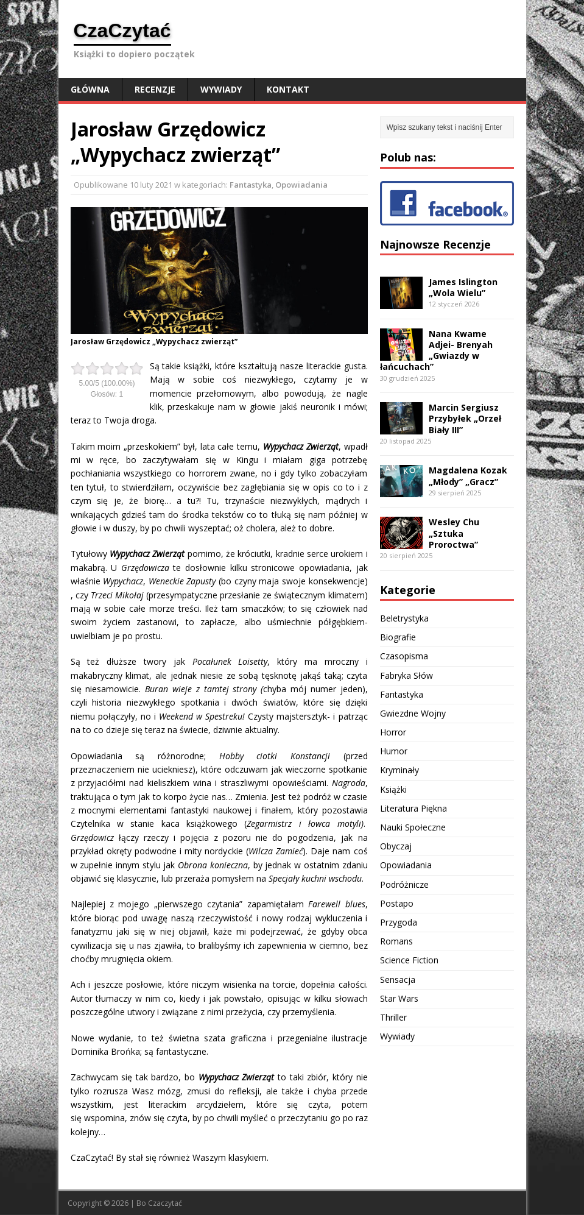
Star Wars (399, 998)
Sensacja (397, 979)
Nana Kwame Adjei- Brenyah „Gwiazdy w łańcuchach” (436, 350)
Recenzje (155, 89)
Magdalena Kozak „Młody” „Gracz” (468, 475)
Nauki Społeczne (413, 827)
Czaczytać (165, 1203)
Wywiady (221, 89)
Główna (90, 89)
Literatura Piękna (413, 808)
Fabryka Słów (406, 675)
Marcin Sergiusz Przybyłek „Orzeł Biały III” (465, 418)
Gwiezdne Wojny (413, 713)
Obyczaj (396, 846)
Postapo (396, 903)
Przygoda (398, 922)
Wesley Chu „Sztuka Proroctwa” (454, 533)
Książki (393, 789)
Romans (396, 941)
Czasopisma (404, 656)
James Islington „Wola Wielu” (463, 287)
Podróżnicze (404, 884)
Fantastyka (251, 184)
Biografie (398, 637)
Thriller (393, 1017)
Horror (393, 732)
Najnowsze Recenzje (435, 244)
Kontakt (288, 89)
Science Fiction (409, 960)
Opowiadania (301, 184)
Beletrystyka (404, 618)
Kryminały (399, 770)
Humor (393, 751)
